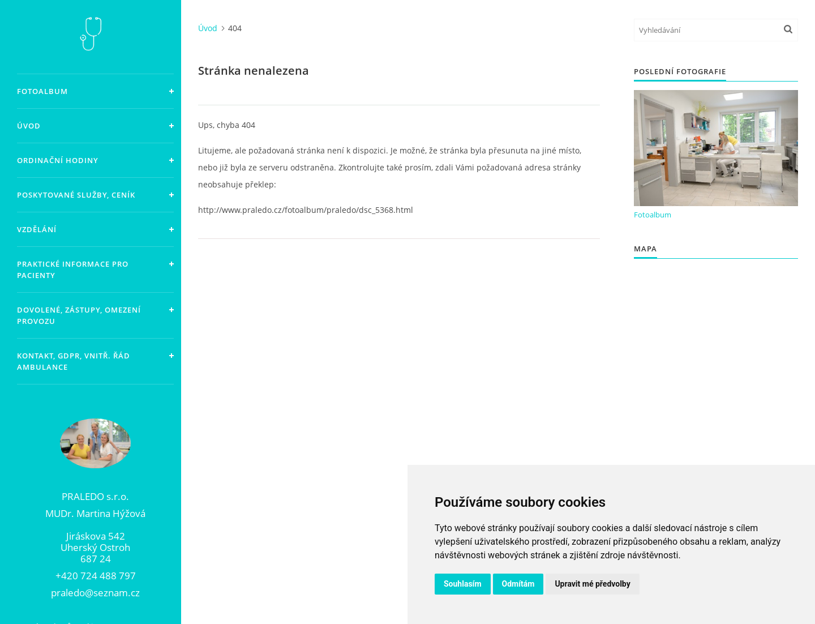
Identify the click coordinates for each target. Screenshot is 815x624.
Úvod (29, 126)
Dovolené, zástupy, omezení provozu (79, 315)
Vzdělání (37, 229)
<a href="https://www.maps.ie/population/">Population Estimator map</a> (716, 437)
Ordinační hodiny (57, 160)
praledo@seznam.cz (95, 593)
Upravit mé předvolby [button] (592, 583)
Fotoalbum (42, 91)
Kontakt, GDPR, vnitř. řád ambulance (73, 361)
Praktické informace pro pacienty (72, 269)
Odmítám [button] (518, 583)
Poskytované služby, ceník (76, 195)
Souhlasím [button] (463, 583)
